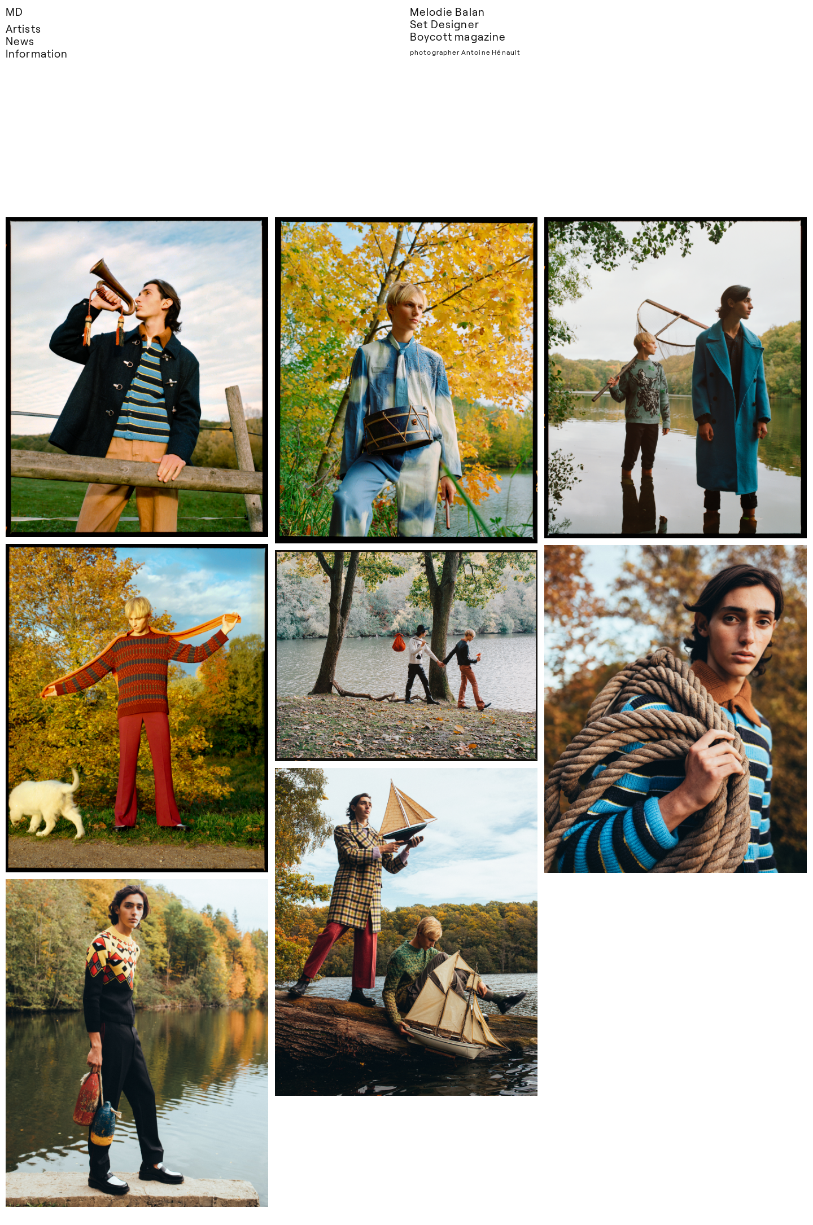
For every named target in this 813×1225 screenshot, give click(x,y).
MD (14, 11)
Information (37, 53)
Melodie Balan (447, 11)
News (20, 40)
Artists (23, 28)
